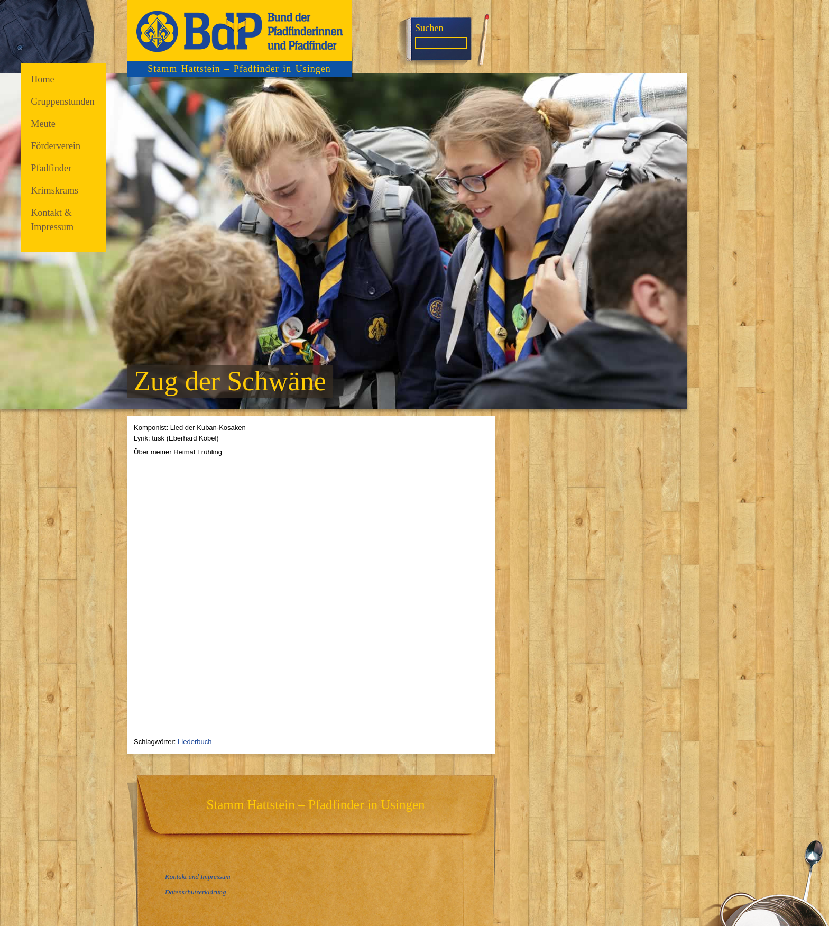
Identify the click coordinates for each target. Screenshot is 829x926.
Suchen (429, 28)
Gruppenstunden (62, 101)
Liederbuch (194, 742)
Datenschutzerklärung (195, 892)
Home (42, 79)
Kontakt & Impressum (52, 219)
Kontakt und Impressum (198, 877)
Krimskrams (54, 190)
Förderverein (55, 146)
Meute (43, 123)
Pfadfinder (51, 168)
